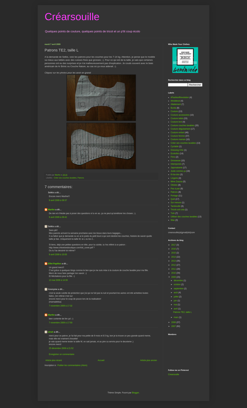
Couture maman (178, 139)
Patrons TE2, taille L (182, 312)
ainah (50, 332)
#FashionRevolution (180, 97)
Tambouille (175, 206)
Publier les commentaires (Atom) (72, 365)
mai (176, 304)
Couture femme (178, 136)
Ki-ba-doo (175, 174)
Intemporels (176, 164)
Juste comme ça (178, 171)
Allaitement (176, 104)
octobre (177, 284)
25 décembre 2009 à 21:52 (61, 348)
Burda (173, 108)
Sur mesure (176, 202)
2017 (174, 245)
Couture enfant (177, 132)
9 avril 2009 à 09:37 (58, 200)
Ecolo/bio (175, 153)
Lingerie (174, 178)
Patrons (81, 178)
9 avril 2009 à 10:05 (58, 254)
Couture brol (176, 122)
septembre (179, 288)
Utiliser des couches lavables (184, 216)
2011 (174, 269)
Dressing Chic (177, 150)
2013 (174, 261)
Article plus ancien (148, 360)
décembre (179, 280)
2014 (174, 257)
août (176, 292)
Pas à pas (175, 188)
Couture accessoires (180, 115)
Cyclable (175, 146)
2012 (174, 265)
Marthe (51, 209)
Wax (173, 220)
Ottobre (174, 185)
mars (176, 317)
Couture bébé (177, 118)
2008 (174, 322)
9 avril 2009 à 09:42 (58, 217)
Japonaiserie (176, 167)
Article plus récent (53, 360)
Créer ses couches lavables (65, 178)
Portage (174, 195)
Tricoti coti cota (177, 209)
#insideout (175, 101)
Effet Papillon (54, 263)
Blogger (135, 392)
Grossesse (175, 160)
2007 (174, 326)
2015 (174, 253)
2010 (174, 273)
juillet (176, 296)
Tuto (173, 213)
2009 (174, 277)
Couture (174, 111)
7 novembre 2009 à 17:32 (60, 306)
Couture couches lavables (182, 125)
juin (176, 300)
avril (176, 309)
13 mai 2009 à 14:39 (58, 280)
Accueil (101, 360)
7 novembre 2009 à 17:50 (60, 322)
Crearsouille (173, 374)
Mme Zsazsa (177, 181)
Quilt (173, 199)
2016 (174, 249)
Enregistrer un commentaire (61, 354)
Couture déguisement (180, 129)
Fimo (173, 157)
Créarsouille (72, 16)
